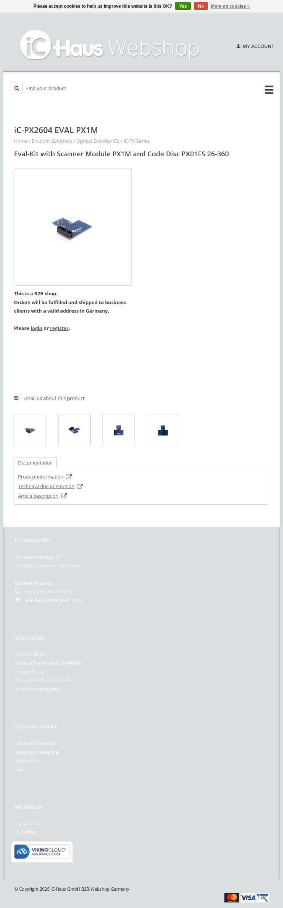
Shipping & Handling (37, 752)
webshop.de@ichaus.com (52, 600)
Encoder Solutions (52, 141)
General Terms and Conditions (48, 663)
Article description (42, 496)
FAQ (19, 769)
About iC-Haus (30, 654)
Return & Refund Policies (42, 680)
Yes (183, 6)
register (59, 328)
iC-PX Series (137, 141)
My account (255, 46)
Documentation (35, 462)
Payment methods (34, 743)
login (36, 328)
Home (21, 141)
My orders (25, 832)
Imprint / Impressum (37, 689)
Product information (45, 476)
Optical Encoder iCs (97, 141)
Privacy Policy (29, 671)
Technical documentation (50, 486)
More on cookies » (230, 6)
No (201, 6)
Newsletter (26, 760)
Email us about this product (49, 398)
